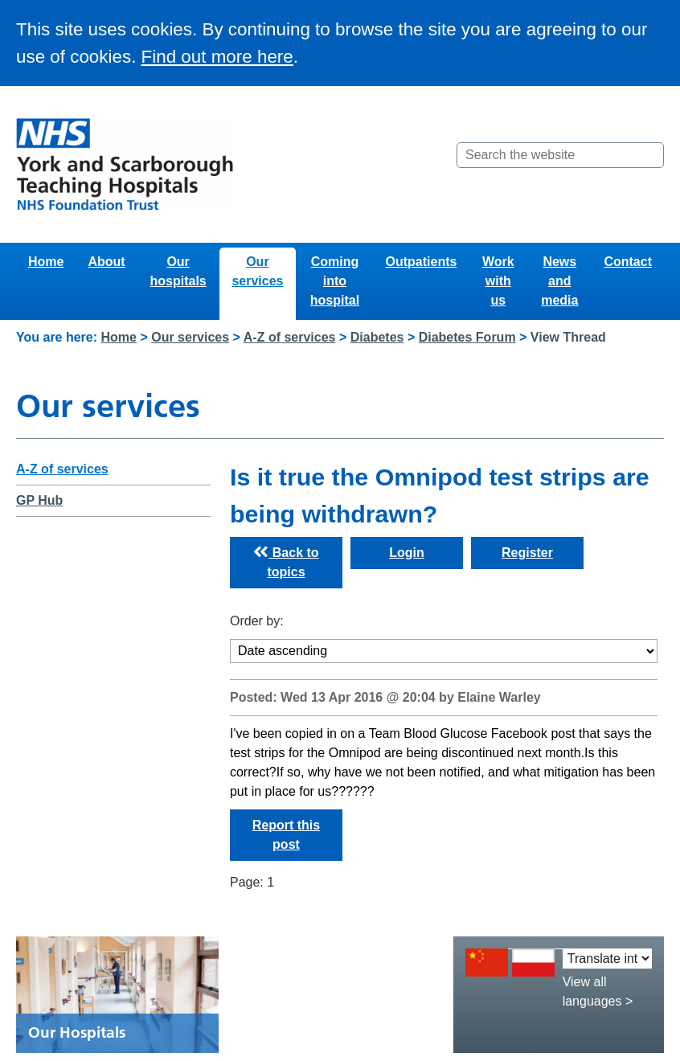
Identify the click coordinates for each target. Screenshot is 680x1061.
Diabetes (377, 337)
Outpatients (421, 261)
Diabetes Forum (467, 337)
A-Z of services (290, 337)
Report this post (286, 834)
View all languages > (598, 991)
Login (406, 552)
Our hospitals (178, 271)
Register (527, 552)
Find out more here (217, 57)
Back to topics (285, 562)
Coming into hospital (334, 281)
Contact (628, 261)
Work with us (498, 281)
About (106, 261)
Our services (257, 271)
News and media (559, 281)
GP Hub (39, 500)
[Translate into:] (607, 958)
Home (45, 261)
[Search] (650, 155)
